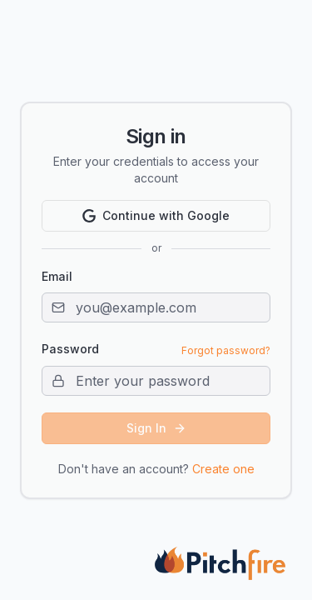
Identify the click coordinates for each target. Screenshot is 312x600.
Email (57, 276)
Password (70, 349)
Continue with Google (156, 215)
